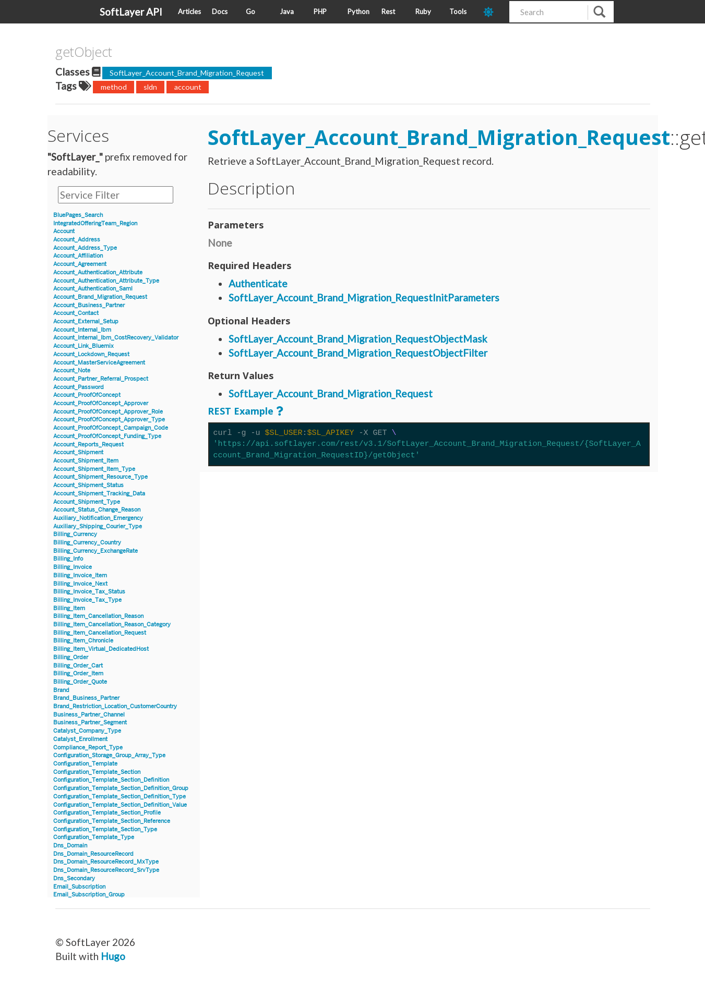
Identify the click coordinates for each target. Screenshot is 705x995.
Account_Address (76, 239)
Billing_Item (69, 608)
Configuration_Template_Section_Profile (107, 812)
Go (250, 11)
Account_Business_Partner (89, 305)
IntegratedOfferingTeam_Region (95, 223)
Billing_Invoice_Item (80, 575)
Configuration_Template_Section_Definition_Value (120, 805)
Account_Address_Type (85, 248)
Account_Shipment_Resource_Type (100, 477)
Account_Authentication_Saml (93, 288)
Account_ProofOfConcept (87, 395)
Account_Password (78, 387)
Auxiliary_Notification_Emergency (98, 518)
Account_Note (71, 370)
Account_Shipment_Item (85, 460)
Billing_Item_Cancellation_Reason (98, 616)
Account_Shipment (78, 452)
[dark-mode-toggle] (492, 11)
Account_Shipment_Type (86, 502)
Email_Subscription (79, 886)
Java (287, 11)
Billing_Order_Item (78, 673)
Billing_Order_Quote (80, 681)
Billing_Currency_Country (87, 542)
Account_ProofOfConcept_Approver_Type (109, 419)
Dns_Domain (70, 845)
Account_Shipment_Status (88, 485)
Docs (220, 11)
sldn (150, 86)
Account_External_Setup (85, 321)
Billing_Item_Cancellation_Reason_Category (112, 624)
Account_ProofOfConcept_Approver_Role (108, 411)
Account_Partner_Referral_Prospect (100, 378)
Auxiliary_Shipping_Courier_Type (97, 526)
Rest (388, 11)
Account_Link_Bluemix (83, 346)
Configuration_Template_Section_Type (105, 829)
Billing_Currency (75, 534)
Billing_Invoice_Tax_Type (87, 600)
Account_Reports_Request (88, 444)
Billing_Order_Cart (78, 665)
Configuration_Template (85, 763)
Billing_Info (68, 558)
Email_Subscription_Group (89, 894)
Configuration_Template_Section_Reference (111, 821)
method (114, 86)
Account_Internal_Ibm (82, 329)
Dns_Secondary (74, 878)
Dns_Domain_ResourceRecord (93, 854)
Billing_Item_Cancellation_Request (99, 632)
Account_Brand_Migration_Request (100, 297)
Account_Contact (76, 313)
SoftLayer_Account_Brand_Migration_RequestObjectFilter (358, 353)
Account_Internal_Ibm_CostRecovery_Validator (115, 337)
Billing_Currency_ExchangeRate (95, 551)
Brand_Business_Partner (86, 698)
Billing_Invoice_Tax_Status (89, 591)
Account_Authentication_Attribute (97, 272)
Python (358, 11)
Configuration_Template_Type (93, 837)
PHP (320, 11)
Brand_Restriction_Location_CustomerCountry (115, 706)
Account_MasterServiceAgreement (99, 362)
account (187, 86)
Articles (189, 11)
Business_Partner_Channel (89, 714)
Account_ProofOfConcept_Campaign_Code (110, 427)
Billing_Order (70, 657)
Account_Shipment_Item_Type (94, 469)
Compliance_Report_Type (88, 747)
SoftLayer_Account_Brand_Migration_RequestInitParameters (364, 298)
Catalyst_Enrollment (80, 739)
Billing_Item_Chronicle (83, 640)
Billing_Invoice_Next (80, 583)
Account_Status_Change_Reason (96, 509)
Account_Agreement (79, 264)
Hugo (113, 956)
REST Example (240, 411)
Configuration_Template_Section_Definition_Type (119, 796)
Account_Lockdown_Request (91, 354)
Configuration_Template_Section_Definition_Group (120, 788)
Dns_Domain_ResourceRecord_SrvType (106, 870)
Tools (458, 11)
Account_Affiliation (78, 255)
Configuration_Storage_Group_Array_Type (109, 755)
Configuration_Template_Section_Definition (111, 779)
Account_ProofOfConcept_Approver (100, 403)
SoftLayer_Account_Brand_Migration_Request (187, 72)
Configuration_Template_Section (96, 772)
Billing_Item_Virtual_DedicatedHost (101, 649)
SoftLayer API (131, 12)
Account (64, 231)
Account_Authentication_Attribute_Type (106, 280)
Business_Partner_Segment (90, 722)
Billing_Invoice (72, 567)
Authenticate (258, 283)
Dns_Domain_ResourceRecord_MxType (106, 861)
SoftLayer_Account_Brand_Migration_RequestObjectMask (358, 339)
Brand (61, 690)
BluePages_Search (78, 215)
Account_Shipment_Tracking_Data (99, 493)
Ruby (423, 11)
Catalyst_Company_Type (87, 730)
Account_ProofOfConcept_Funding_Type (107, 436)
